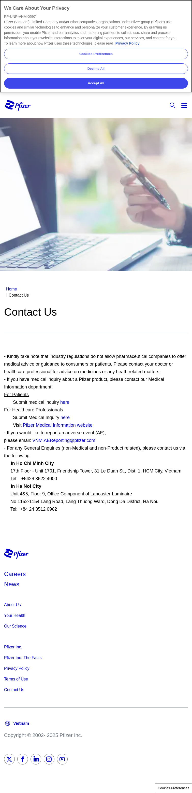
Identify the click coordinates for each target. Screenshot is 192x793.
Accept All (96, 83)
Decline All (96, 69)
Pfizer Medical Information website (58, 425)
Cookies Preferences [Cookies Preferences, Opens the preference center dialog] (96, 54)
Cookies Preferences (173, 788)
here (64, 402)
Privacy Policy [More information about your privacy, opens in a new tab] (127, 43)
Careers (15, 574)
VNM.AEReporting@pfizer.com (63, 440)
